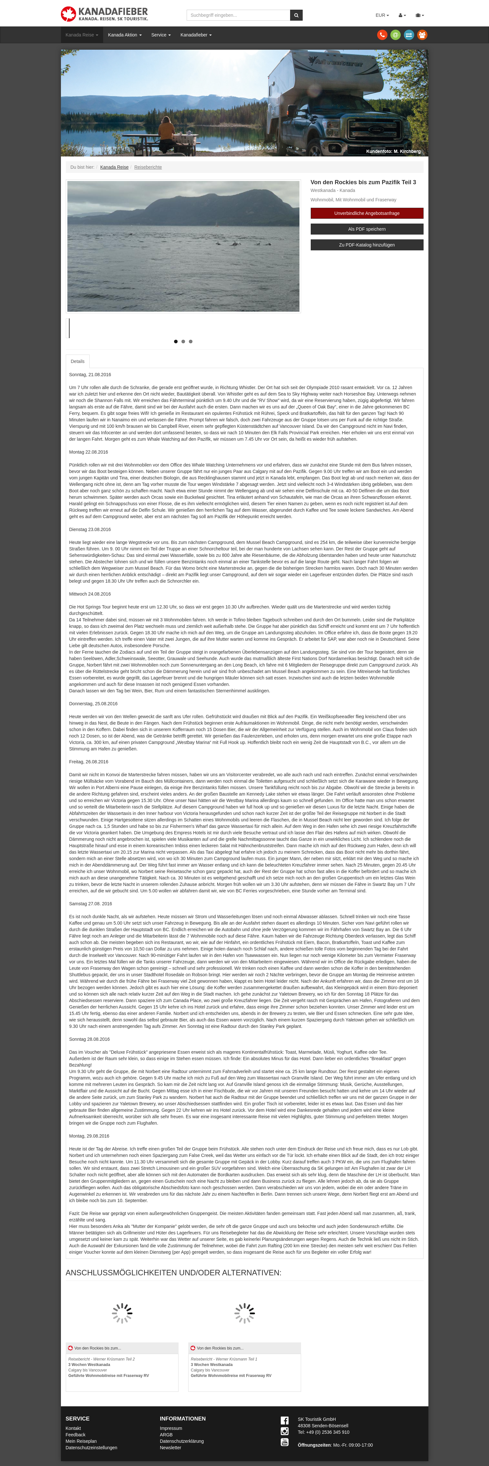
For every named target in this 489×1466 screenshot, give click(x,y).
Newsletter (170, 1447)
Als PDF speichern (367, 229)
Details (78, 361)
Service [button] (161, 34)
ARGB (166, 1434)
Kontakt (73, 1428)
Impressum (171, 1428)
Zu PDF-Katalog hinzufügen (367, 244)
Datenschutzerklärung (182, 1441)
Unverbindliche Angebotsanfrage (366, 213)
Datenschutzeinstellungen (91, 1447)
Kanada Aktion (125, 34)
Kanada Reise (82, 34)
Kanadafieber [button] (196, 34)
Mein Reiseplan (81, 1441)
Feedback (75, 1434)
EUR (382, 15)
